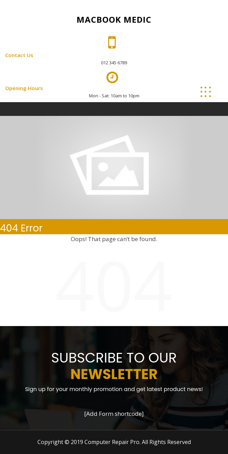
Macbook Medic (114, 19)
